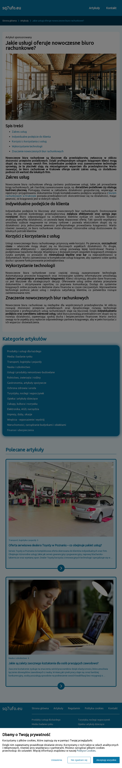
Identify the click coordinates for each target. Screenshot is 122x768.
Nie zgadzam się (79, 760)
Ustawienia (56, 760)
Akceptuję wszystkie (106, 760)
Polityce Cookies (86, 750)
